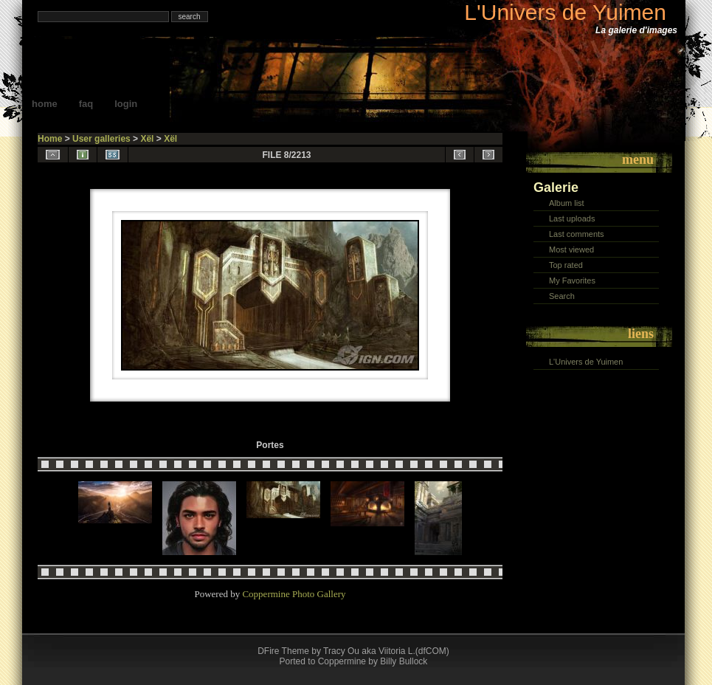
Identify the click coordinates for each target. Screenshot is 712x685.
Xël (146, 139)
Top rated (566, 265)
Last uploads (572, 218)
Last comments (576, 234)
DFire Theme (283, 651)
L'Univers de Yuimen (565, 12)
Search (562, 296)
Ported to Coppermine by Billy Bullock (354, 661)
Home (45, 103)
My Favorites (572, 280)
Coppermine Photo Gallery (293, 593)
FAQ (86, 103)
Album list (566, 203)
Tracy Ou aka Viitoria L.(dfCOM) (386, 651)
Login (125, 103)
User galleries (101, 139)
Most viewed (571, 249)
